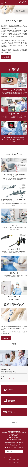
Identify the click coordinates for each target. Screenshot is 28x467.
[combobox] (14, 451)
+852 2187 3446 (14, 436)
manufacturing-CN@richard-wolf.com (14, 447)
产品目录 (6, 57)
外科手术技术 (6, 338)
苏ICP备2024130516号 (14, 459)
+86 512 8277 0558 (14, 445)
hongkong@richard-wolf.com (14, 439)
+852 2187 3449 (14, 437)
